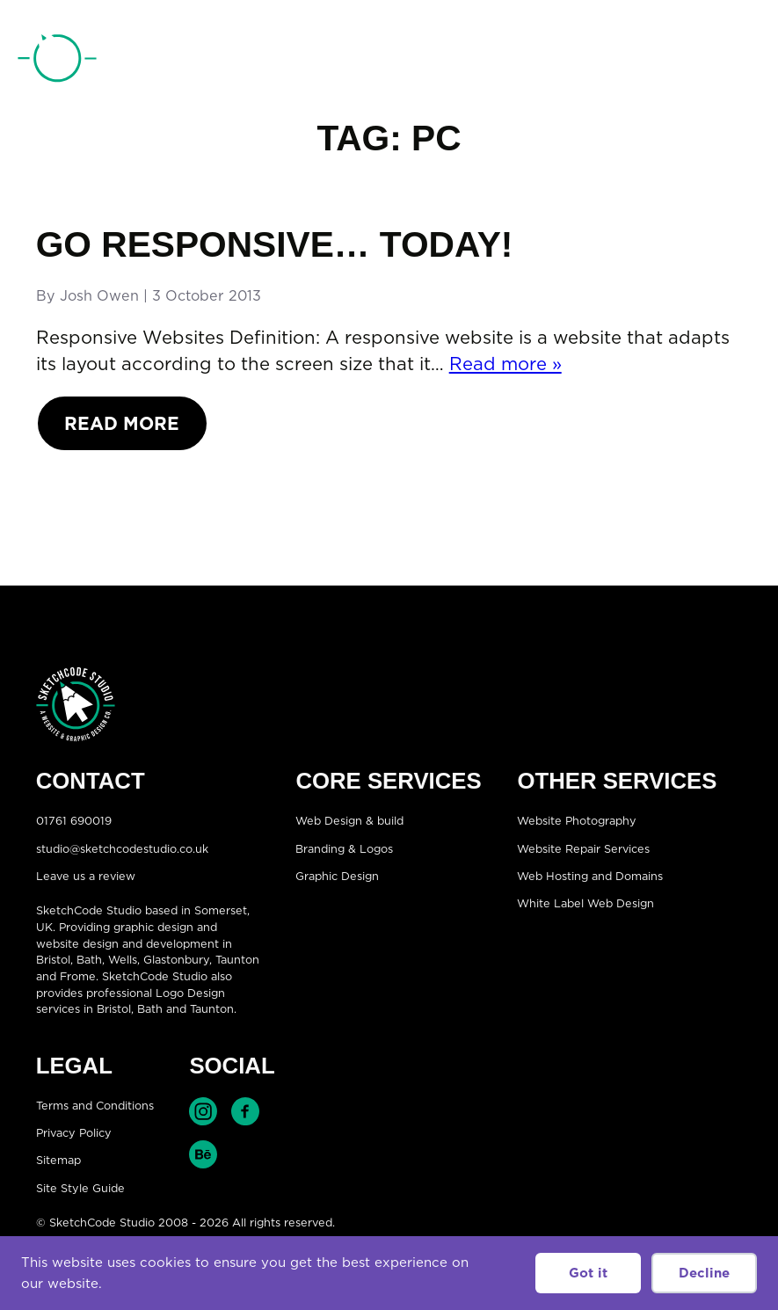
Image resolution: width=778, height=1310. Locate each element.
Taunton (237, 959)
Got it (588, 1272)
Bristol (53, 959)
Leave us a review (85, 876)
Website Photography (576, 820)
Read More (121, 423)
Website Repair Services (583, 848)
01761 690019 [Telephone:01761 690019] (664, 61)
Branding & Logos (344, 848)
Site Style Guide (80, 1188)
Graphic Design (337, 876)
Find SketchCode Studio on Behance (203, 1154)
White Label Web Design (585, 904)
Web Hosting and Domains (590, 876)
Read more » (505, 363)
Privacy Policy (74, 1132)
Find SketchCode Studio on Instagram (203, 1111)
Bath (89, 959)
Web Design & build (349, 820)
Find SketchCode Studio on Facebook (245, 1111)
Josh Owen (99, 295)
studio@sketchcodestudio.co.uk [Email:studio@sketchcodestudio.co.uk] (122, 848)
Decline (704, 1272)
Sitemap (58, 1160)
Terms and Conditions (95, 1105)
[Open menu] (742, 60)
